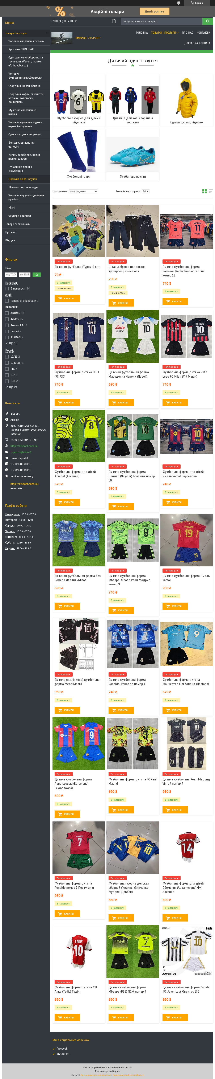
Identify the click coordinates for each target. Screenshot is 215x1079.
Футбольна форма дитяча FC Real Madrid (133, 781)
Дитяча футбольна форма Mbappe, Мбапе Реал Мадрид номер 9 (130, 580)
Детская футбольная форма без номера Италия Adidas (78, 578)
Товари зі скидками (17, 224)
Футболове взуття (132, 177)
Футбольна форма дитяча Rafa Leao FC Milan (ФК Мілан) (185, 374)
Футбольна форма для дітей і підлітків (78, 120)
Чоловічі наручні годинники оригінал (26, 197)
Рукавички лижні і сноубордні (20, 169)
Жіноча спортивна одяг (23, 187)
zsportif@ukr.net (20, 452)
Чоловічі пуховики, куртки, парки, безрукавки (25, 124)
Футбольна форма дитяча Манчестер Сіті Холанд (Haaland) (186, 682)
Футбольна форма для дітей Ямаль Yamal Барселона (183, 474)
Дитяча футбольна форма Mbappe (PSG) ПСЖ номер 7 (127, 989)
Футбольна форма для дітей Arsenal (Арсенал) (75, 474)
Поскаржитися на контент (96, 1075)
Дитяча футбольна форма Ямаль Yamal (186, 578)
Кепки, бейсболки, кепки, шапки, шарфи (24, 157)
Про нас (10, 232)
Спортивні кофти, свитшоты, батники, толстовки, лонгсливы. (26, 98)
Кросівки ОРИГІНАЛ (21, 49)
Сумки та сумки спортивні (24, 134)
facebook (62, 1048)
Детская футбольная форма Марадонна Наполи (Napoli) (129, 374)
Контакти (203, 32)
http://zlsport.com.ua (24, 446)
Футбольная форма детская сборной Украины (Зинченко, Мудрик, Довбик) (129, 888)
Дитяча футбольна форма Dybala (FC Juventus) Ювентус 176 (186, 989)
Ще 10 (13, 343)
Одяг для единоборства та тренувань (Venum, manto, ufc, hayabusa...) (25, 61)
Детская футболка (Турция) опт (77, 267)
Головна (142, 32)
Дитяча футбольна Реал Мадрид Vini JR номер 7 (186, 781)
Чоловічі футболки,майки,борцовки (25, 75)
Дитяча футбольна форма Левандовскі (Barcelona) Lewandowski (73, 784)
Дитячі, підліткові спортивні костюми (133, 120)
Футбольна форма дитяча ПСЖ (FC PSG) (77, 374)
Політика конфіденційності (128, 1075)
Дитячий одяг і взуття (22, 179)
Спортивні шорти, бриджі (24, 86)
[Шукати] (207, 21)
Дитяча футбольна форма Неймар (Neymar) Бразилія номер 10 (132, 476)
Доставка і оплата (197, 43)
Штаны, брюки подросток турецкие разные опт (127, 269)
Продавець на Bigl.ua (107, 1071)
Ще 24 (13, 387)
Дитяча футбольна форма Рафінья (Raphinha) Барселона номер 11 (184, 271)
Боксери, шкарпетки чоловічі (21, 144)
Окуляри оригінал (19, 216)
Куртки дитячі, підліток (186, 122)
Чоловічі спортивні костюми (26, 41)
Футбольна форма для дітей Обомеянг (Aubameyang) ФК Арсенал (183, 888)
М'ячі (11, 207)
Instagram (63, 1053)
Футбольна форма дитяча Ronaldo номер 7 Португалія (74, 886)
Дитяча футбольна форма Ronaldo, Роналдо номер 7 (127, 682)
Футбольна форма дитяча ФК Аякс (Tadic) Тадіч (76, 989)
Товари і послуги (15, 33)
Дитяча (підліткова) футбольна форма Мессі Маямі (77, 682)
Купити (69, 298)
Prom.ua (127, 1067)
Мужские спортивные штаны (22, 112)
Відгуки (10, 240)
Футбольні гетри (78, 177)
